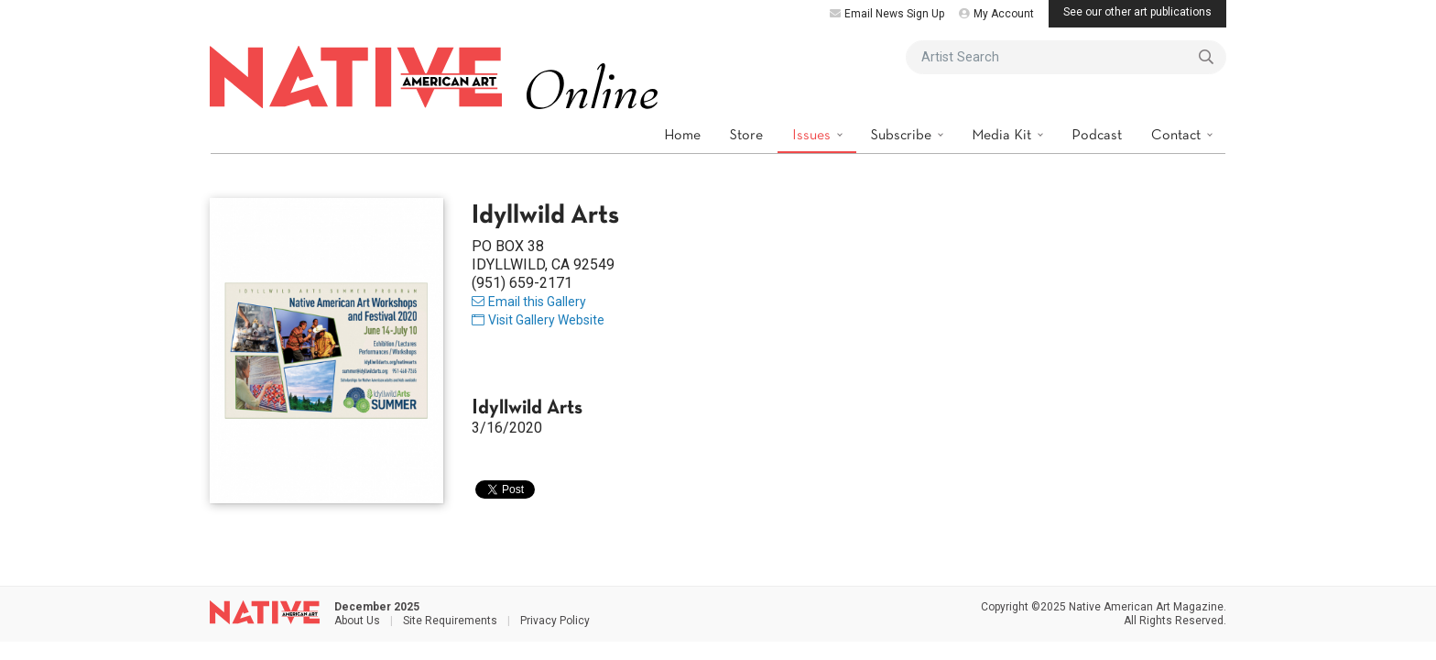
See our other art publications (1137, 12)
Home (682, 134)
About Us (357, 620)
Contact (1177, 134)
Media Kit (1003, 134)
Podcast (1097, 134)
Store (746, 134)
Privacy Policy (555, 620)
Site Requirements (450, 620)
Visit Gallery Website (538, 320)
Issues (813, 134)
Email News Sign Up (887, 13)
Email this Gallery (529, 301)
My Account (996, 13)
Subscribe (903, 134)
